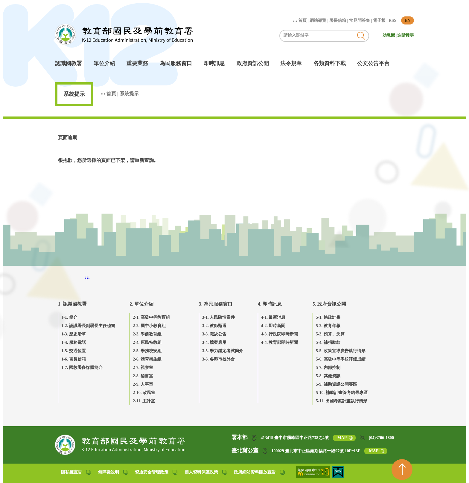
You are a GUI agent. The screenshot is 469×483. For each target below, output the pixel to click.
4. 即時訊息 (270, 303)
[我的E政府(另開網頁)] (338, 476)
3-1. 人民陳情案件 (218, 317)
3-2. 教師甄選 (214, 325)
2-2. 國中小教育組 (149, 325)
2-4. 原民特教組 (147, 342)
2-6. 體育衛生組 (147, 359)
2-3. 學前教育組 (147, 334)
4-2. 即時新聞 (273, 325)
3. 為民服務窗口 (215, 303)
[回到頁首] (402, 469)
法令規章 (291, 63)
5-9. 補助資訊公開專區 (336, 384)
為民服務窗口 (176, 63)
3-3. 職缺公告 (214, 334)
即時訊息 (214, 63)
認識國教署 (68, 63)
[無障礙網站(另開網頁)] (313, 476)
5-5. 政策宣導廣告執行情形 (341, 351)
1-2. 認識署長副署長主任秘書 (88, 325)
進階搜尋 (405, 35)
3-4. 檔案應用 (214, 342)
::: (295, 20)
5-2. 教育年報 (328, 325)
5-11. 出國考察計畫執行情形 (341, 401)
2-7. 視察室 (143, 367)
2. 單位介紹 (141, 303)
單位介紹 (104, 63)
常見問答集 (359, 20)
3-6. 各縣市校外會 (218, 359)
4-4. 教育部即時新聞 (279, 342)
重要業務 (137, 63)
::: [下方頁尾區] (87, 277)
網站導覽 (318, 20)
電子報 (379, 20)
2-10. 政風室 (144, 392)
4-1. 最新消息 (273, 317)
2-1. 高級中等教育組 (151, 317)
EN (407, 20)
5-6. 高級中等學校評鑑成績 (341, 359)
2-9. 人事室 (143, 384)
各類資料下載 (329, 63)
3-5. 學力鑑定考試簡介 (222, 351)
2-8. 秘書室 (143, 376)
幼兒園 (389, 35)
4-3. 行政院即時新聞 (279, 334)
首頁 (302, 20)
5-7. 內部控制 (328, 367)
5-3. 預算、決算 (330, 334)
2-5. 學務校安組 (147, 351)
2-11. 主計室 (144, 401)
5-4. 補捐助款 (328, 342)
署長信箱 (337, 20)
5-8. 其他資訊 (328, 376)
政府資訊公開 (253, 63)
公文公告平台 (373, 63)
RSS (392, 20)
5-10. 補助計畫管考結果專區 (342, 392)
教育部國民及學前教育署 (124, 34)
